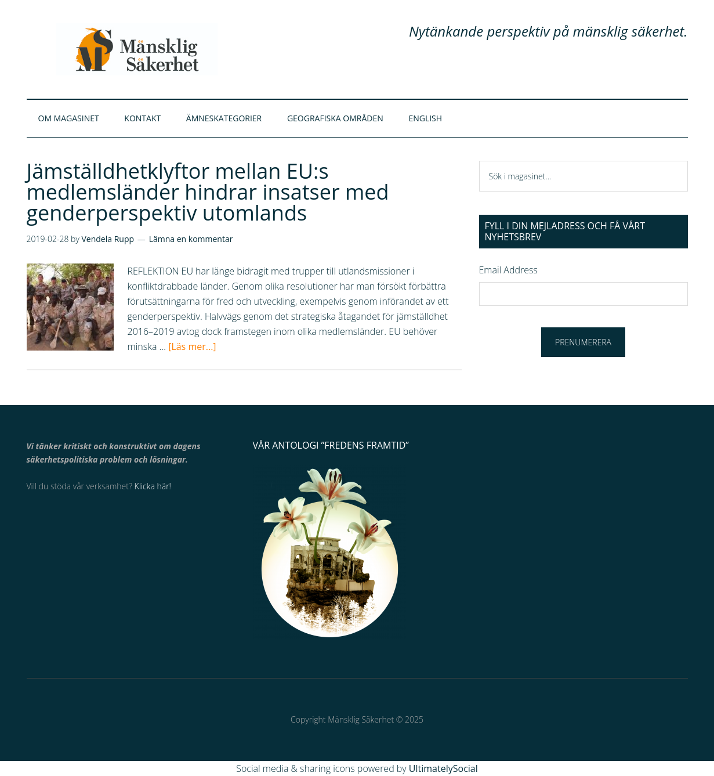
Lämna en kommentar (191, 238)
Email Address (508, 270)
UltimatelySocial (443, 768)
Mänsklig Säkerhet (137, 49)
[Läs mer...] (192, 346)
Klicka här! (153, 486)
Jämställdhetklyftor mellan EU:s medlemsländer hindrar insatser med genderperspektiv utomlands (208, 192)
